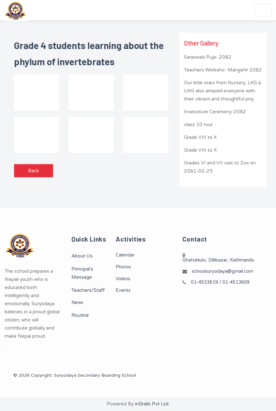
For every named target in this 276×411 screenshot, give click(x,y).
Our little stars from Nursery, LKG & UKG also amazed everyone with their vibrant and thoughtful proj (223, 91)
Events (123, 290)
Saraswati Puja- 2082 (207, 57)
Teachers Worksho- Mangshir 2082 (223, 70)
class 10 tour (198, 124)
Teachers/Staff (88, 290)
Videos (123, 278)
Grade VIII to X (200, 137)
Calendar (125, 255)
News (77, 302)
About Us (82, 256)
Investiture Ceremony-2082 (215, 112)
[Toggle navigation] (263, 10)
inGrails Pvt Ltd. (152, 404)
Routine (80, 315)
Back (33, 171)
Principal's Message (82, 273)
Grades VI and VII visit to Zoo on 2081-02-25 (220, 167)
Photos (123, 267)
